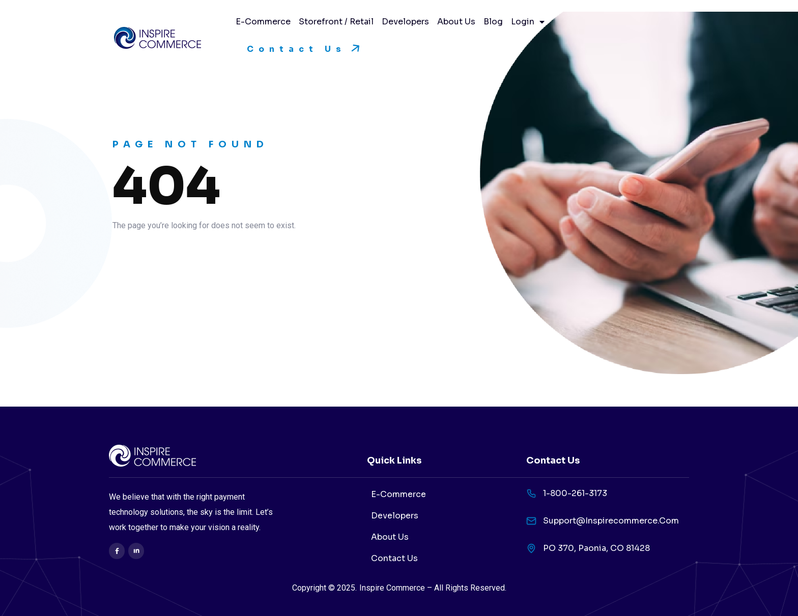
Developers (405, 21)
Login (528, 22)
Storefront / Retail (336, 21)
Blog (493, 21)
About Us (456, 21)
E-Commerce (263, 21)
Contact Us (394, 558)
